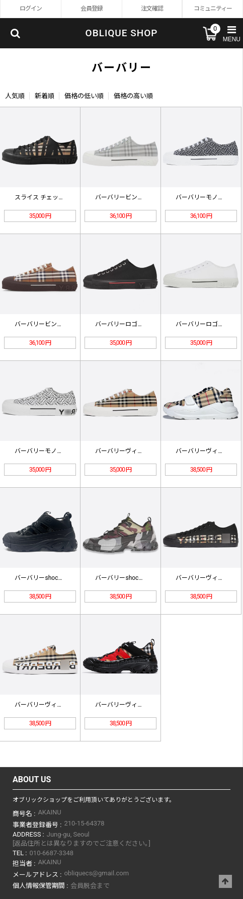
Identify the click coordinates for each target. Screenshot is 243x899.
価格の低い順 (84, 96)
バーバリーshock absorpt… (51, 577)
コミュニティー (213, 8)
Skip (0, 0)
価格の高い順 (133, 96)
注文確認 (152, 8)
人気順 (15, 96)
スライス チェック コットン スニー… (64, 197)
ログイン (31, 8)
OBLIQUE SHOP (122, 33)
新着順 (44, 96)
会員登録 (91, 8)
